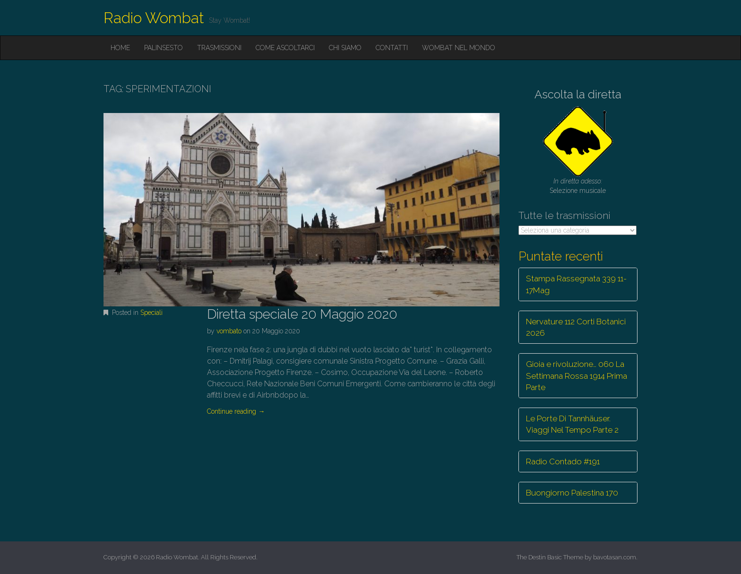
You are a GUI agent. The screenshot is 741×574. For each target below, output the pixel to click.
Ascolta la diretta (577, 94)
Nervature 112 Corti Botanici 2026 (576, 327)
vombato (228, 331)
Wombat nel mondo (458, 48)
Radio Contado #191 (563, 461)
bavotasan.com (614, 557)
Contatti (392, 48)
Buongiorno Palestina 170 (572, 492)
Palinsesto (163, 48)
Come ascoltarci (285, 48)
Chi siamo (345, 48)
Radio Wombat (153, 17)
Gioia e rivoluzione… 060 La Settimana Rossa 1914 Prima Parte (576, 375)
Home (120, 48)
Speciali (151, 312)
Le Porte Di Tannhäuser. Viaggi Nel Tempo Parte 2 (572, 424)
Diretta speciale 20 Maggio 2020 (302, 314)
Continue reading (236, 411)
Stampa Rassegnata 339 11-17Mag (576, 284)
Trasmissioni (219, 48)
